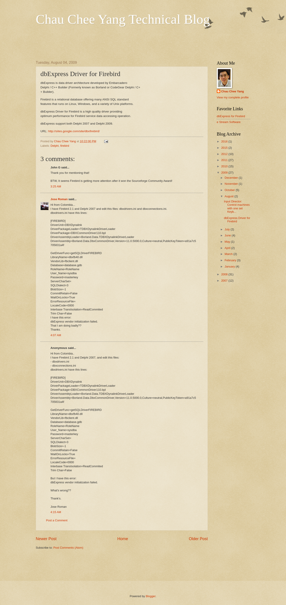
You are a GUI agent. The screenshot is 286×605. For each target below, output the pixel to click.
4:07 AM (55, 335)
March (229, 254)
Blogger (151, 596)
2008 (224, 274)
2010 (224, 166)
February (231, 260)
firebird (64, 145)
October (230, 190)
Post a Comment (56, 520)
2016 (224, 141)
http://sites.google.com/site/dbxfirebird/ (74, 131)
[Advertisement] (117, 43)
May (228, 241)
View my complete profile (233, 97)
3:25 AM (55, 186)
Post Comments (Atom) (68, 547)
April (228, 248)
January (230, 266)
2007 (224, 280)
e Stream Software (229, 122)
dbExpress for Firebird (231, 116)
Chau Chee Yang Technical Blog (123, 19)
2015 (224, 147)
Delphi (54, 145)
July (227, 229)
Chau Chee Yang (232, 91)
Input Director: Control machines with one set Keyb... (237, 206)
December (232, 177)
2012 (224, 154)
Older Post (198, 539)
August (229, 196)
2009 (224, 172)
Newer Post (46, 539)
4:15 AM (55, 512)
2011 (224, 160)
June (228, 235)
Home (122, 539)
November (232, 183)
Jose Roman (59, 199)
